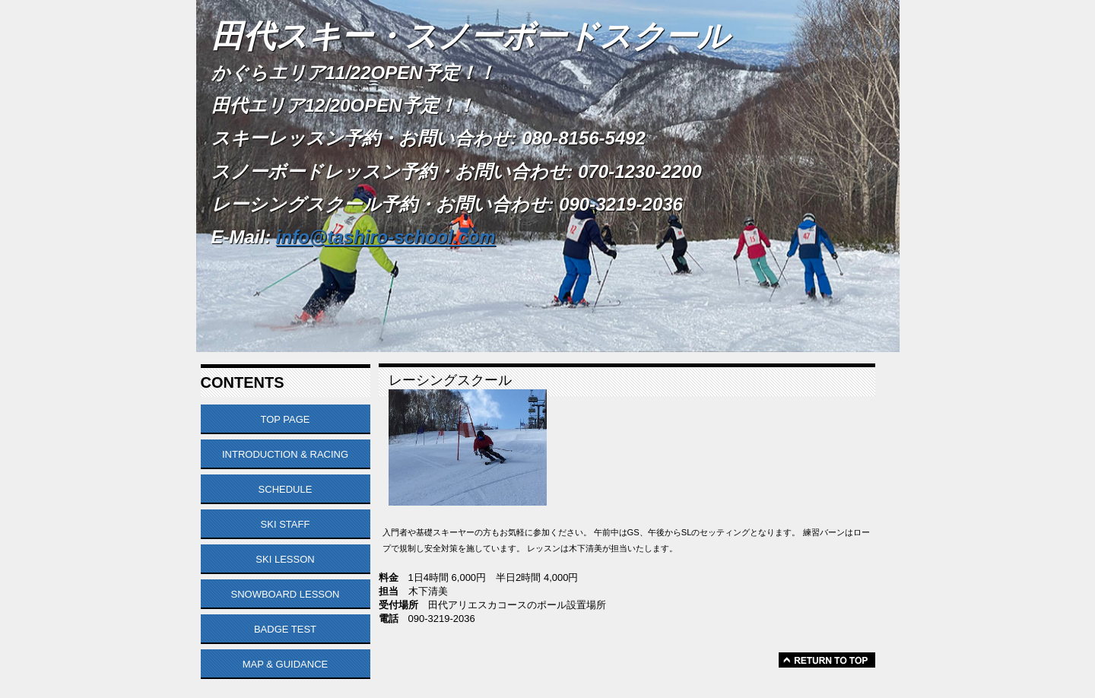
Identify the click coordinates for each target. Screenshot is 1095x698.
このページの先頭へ (827, 660)
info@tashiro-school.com (386, 237)
